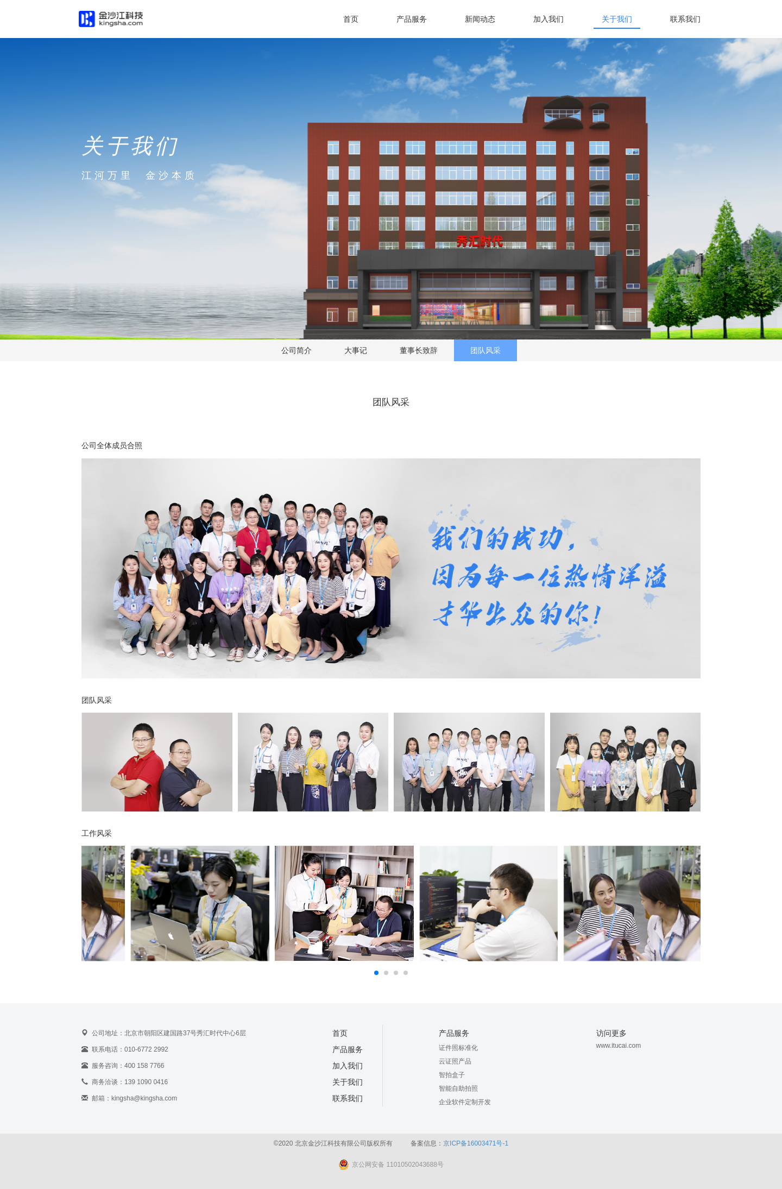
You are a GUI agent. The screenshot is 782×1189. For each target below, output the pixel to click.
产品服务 (411, 19)
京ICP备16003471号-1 (475, 1143)
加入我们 (548, 19)
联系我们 (685, 19)
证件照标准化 (458, 1048)
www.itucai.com (618, 1045)
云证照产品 (455, 1061)
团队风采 (485, 351)
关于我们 (617, 19)
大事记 (355, 351)
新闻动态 (480, 19)
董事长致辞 (419, 351)
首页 (350, 19)
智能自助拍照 (458, 1088)
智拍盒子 (452, 1075)
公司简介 (296, 351)
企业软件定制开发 (465, 1102)
